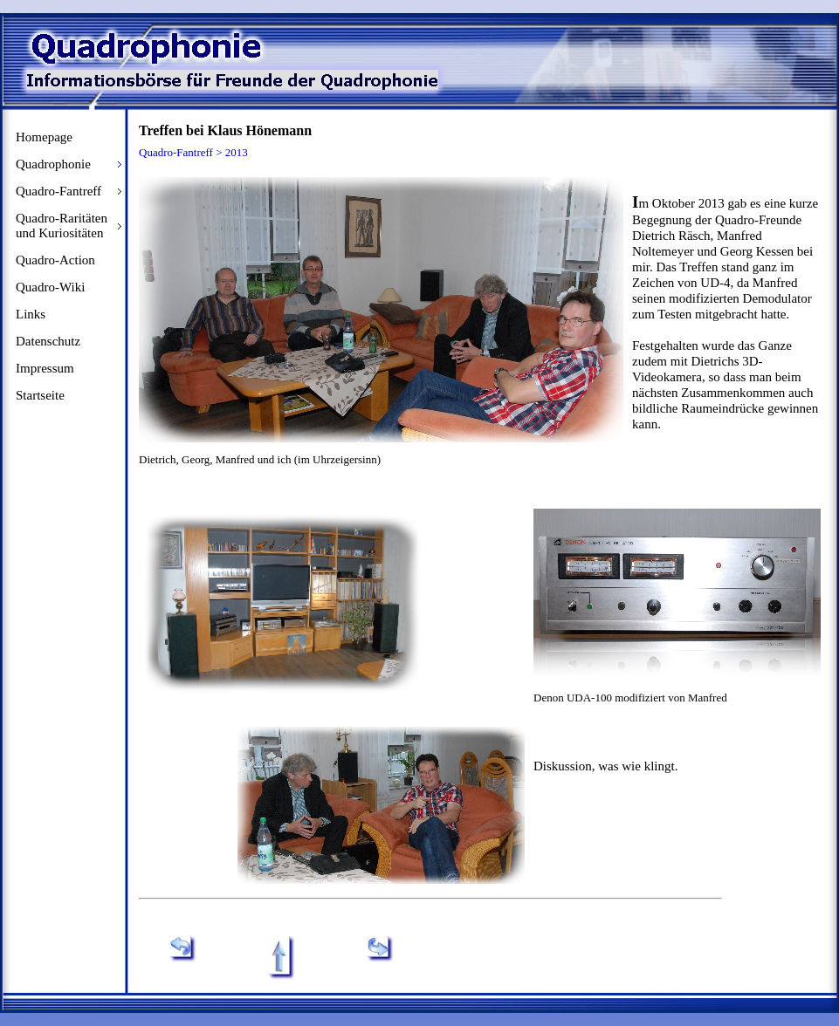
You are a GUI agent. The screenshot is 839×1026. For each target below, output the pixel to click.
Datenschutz (48, 341)
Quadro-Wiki (50, 287)
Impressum (45, 368)
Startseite (40, 395)
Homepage (44, 137)
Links (30, 314)
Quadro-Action (55, 260)
